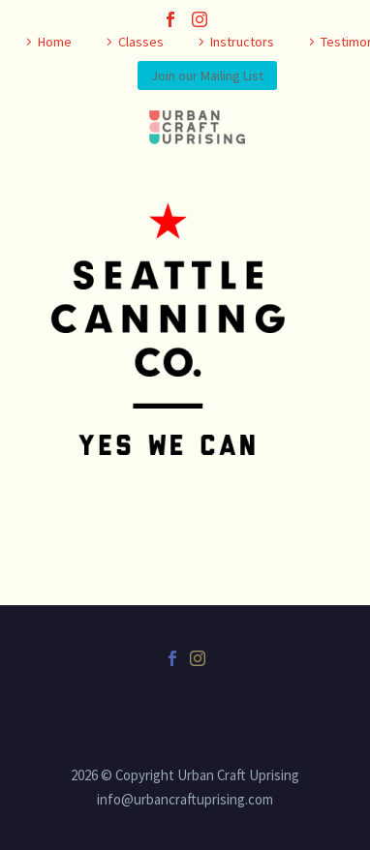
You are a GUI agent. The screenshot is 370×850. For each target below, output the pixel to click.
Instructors (242, 41)
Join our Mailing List (207, 75)
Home (55, 41)
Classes (141, 41)
